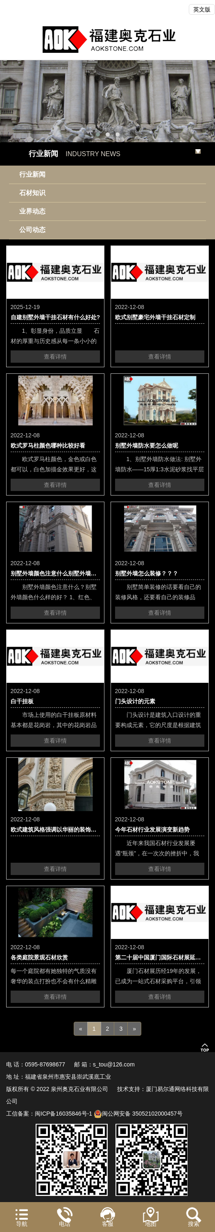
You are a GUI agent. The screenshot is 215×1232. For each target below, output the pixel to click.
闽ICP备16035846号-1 (63, 1113)
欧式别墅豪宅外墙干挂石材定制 (155, 317)
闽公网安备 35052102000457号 (138, 1113)
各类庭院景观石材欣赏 (39, 957)
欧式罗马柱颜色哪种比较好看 (48, 445)
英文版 (201, 9)
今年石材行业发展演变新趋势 (152, 829)
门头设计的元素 (135, 701)
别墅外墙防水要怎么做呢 (146, 445)
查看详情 (55, 356)
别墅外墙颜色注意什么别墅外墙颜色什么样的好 (71, 573)
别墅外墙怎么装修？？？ (146, 573)
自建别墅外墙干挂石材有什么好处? (55, 317)
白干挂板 (22, 701)
